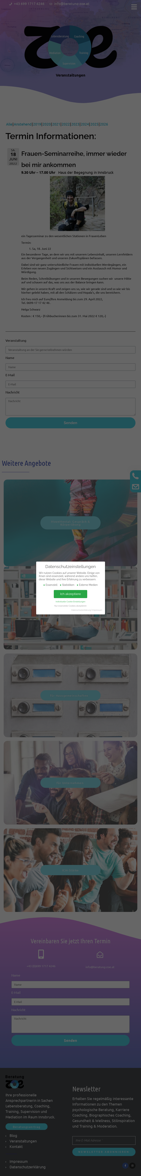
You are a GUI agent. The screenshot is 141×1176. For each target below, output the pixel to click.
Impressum (97, 609)
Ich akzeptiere (70, 593)
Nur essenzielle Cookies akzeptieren (70, 605)
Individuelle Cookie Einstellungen (70, 600)
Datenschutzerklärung (81, 609)
